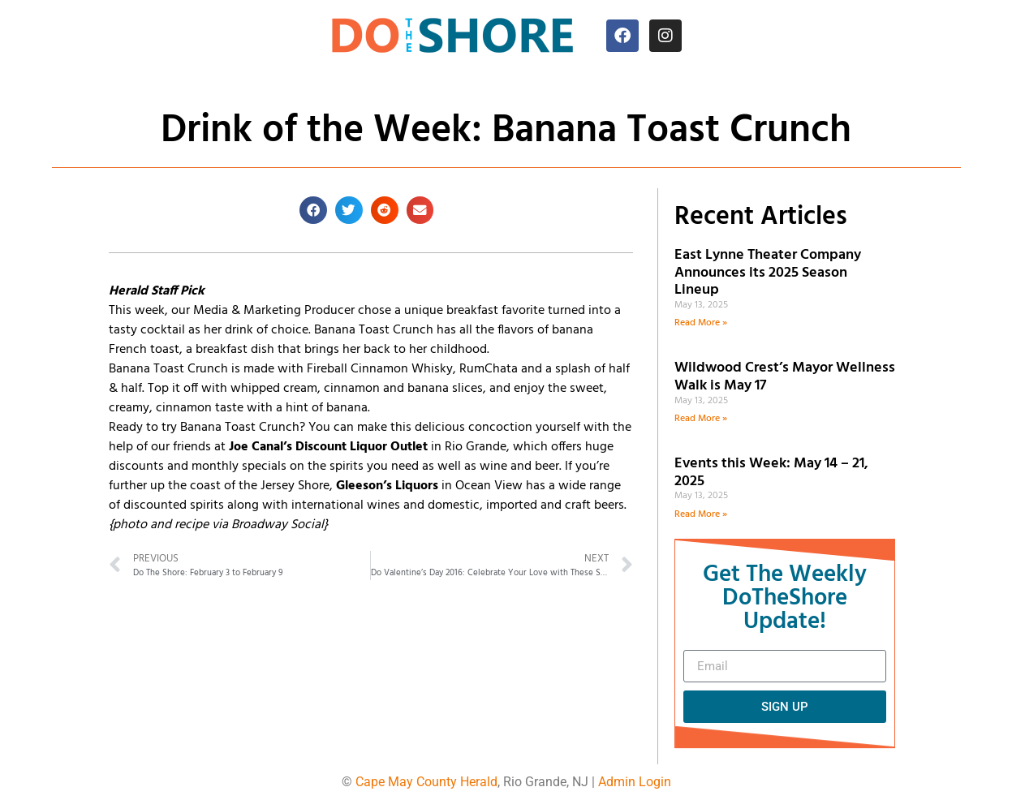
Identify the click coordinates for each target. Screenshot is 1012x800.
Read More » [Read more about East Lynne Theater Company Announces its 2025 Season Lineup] (700, 323)
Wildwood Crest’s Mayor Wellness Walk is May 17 (784, 377)
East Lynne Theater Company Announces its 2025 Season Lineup (767, 272)
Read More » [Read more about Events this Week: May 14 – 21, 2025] (700, 514)
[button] (313, 210)
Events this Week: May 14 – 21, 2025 (771, 472)
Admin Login (634, 781)
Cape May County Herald (426, 781)
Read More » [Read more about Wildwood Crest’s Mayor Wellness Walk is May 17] (700, 419)
